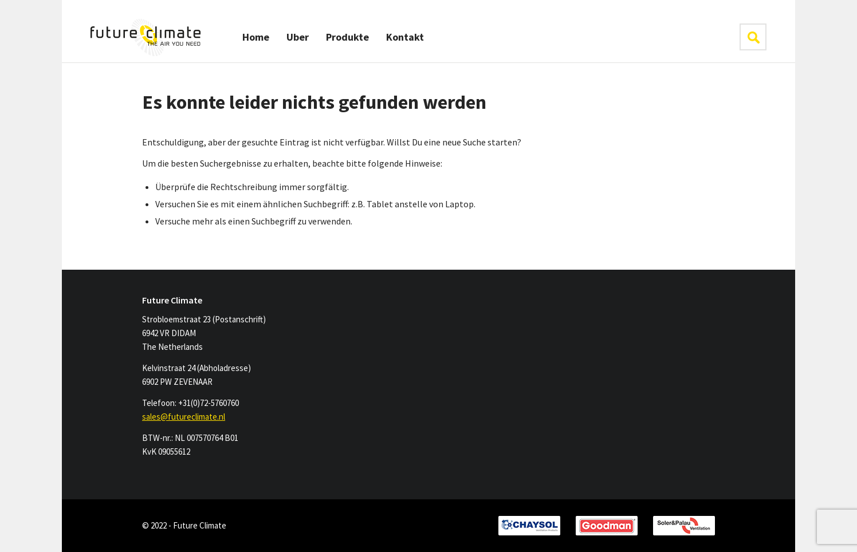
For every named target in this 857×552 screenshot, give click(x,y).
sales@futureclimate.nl (183, 416)
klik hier (753, 36)
